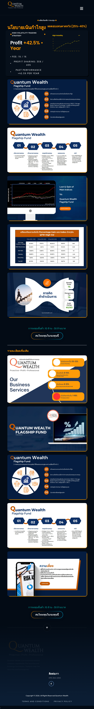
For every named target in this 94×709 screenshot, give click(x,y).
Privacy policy (63, 701)
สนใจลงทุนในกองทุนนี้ (47, 335)
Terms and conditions (35, 701)
